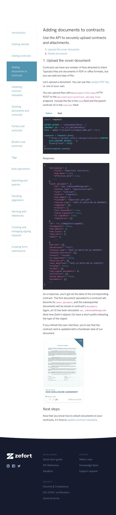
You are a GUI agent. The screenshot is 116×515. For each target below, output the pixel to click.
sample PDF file (100, 82)
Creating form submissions (19, 248)
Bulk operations (21, 168)
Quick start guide (52, 459)
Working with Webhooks (19, 213)
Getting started (20, 44)
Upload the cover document (63, 49)
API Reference (51, 465)
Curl (60, 113)
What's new (85, 459)
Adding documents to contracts (19, 71)
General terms (51, 498)
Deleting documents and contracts (20, 110)
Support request (88, 471)
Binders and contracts (18, 143)
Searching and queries (19, 182)
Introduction (19, 32)
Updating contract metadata (17, 90)
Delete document (57, 53)
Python (49, 113)
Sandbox (48, 471)
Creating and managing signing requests (21, 231)
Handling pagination (18, 198)
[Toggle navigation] (109, 6)
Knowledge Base (88, 465)
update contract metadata (82, 419)
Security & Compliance (55, 486)
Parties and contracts (18, 128)
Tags (14, 157)
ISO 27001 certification (56, 492)
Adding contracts (21, 55)
